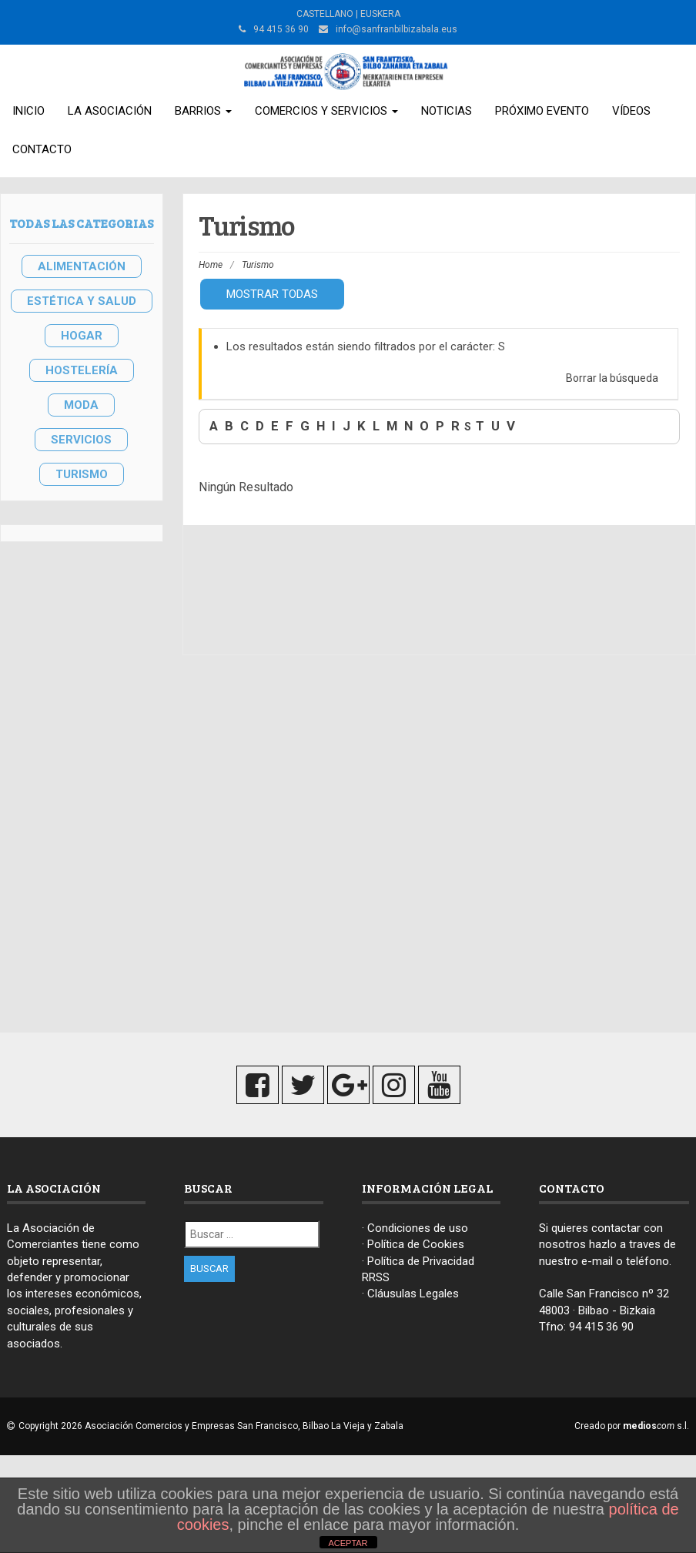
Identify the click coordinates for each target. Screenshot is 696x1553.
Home (211, 264)
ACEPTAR (347, 1543)
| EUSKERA (376, 13)
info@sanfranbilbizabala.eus (396, 29)
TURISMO (81, 474)
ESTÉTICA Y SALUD (81, 301)
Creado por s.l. (631, 1426)
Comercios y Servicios (326, 111)
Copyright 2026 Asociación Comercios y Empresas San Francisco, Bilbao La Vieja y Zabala (210, 1426)
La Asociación (110, 111)
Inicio (28, 111)
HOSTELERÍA (81, 370)
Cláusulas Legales (413, 1293)
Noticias (446, 111)
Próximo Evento (542, 111)
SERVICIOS (81, 440)
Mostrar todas (272, 294)
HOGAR (81, 336)
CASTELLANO (324, 13)
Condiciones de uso (417, 1228)
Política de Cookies (415, 1244)
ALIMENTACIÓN (81, 266)
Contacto (42, 149)
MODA (81, 405)
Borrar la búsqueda (612, 378)
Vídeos (631, 111)
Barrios (203, 111)
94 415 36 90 (601, 1327)
